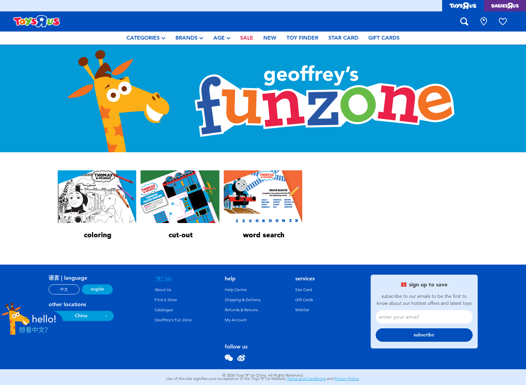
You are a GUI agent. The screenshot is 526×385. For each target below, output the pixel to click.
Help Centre (236, 289)
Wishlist (302, 310)
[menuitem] (145, 38)
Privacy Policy (346, 378)
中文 (64, 289)
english (97, 289)
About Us (163, 289)
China (81, 316)
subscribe (424, 335)
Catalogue (164, 310)
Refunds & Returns (241, 310)
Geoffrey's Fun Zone (173, 320)
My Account (236, 320)
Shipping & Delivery (243, 299)
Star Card (303, 289)
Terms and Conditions (306, 378)
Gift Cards (304, 299)
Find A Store (166, 299)
